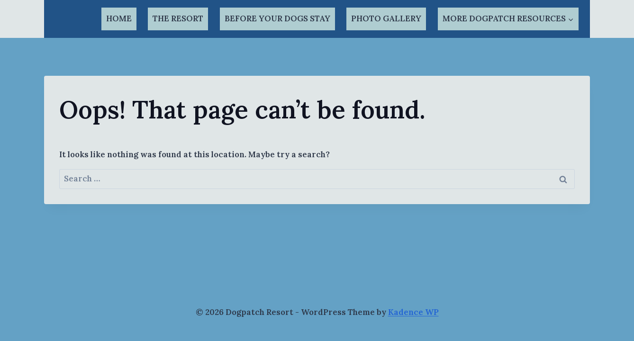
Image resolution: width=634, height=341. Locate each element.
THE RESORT (178, 18)
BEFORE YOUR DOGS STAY (277, 18)
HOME (119, 18)
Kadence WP (413, 312)
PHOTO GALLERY (386, 18)
